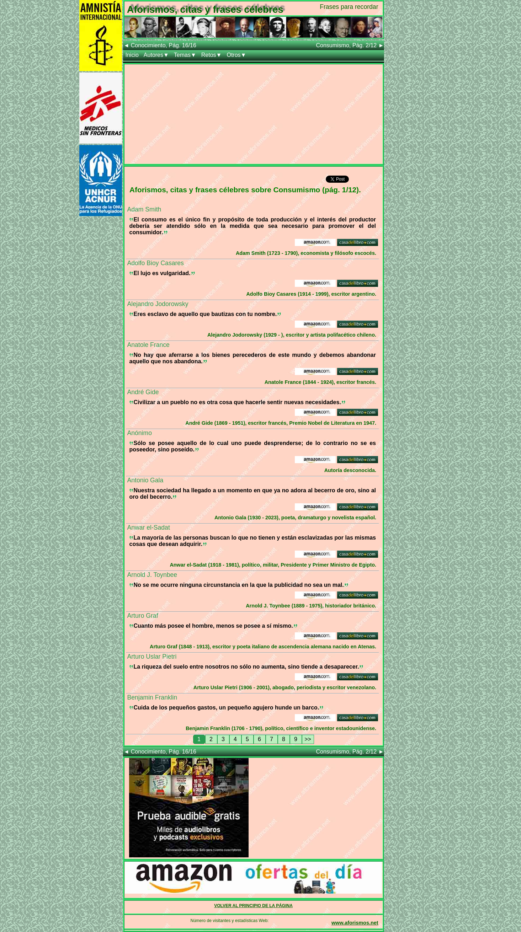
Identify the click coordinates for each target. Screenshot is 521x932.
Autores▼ (156, 55)
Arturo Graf (142, 615)
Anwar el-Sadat (148, 527)
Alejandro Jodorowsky (157, 303)
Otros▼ (236, 55)
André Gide (143, 392)
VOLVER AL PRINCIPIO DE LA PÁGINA (253, 905)
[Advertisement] (253, 114)
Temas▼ (185, 55)
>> (307, 739)
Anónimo (139, 432)
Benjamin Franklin (152, 697)
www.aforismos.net (354, 923)
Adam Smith (144, 209)
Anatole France (148, 344)
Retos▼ (211, 55)
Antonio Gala (145, 480)
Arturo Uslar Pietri (152, 656)
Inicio (132, 55)
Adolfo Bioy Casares (155, 263)
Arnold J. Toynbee (152, 574)
